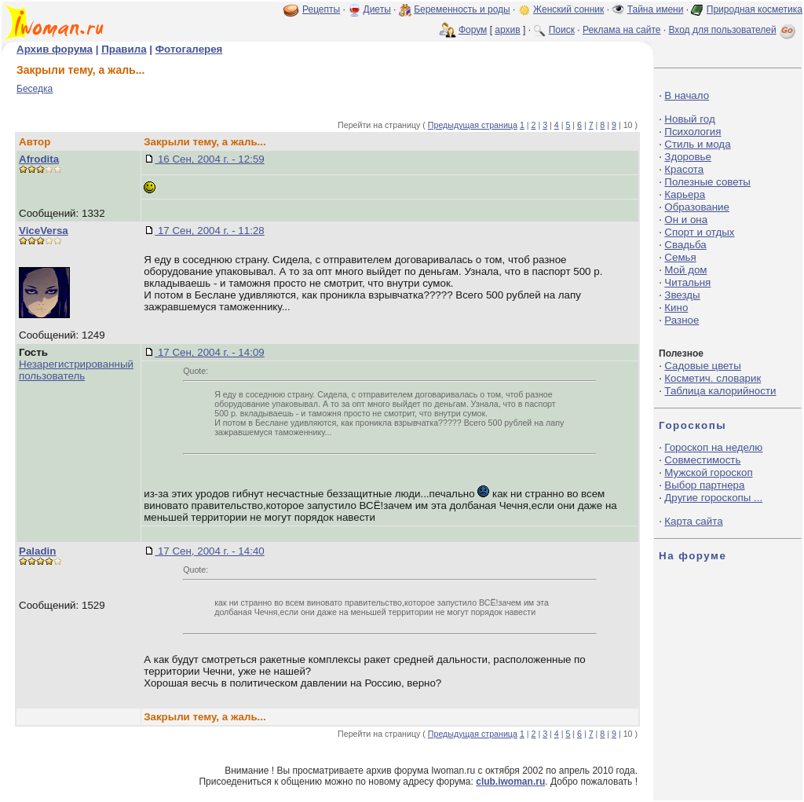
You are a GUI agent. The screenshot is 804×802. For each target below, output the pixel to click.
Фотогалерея (189, 49)
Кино (676, 307)
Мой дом (685, 270)
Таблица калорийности (720, 391)
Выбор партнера (704, 485)
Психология (692, 131)
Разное (681, 320)
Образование (696, 207)
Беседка (34, 88)
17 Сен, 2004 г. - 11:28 (210, 230)
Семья (680, 257)
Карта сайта (693, 521)
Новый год (689, 119)
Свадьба (685, 245)
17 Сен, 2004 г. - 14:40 (210, 551)
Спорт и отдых (699, 232)
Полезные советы (707, 182)
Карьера (684, 194)
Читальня (687, 282)
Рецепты (321, 9)
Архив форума (54, 49)
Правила (123, 49)
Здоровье (687, 157)
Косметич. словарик (712, 378)
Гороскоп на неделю (713, 447)
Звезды (682, 295)
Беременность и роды (462, 9)
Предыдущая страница (472, 125)
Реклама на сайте (622, 29)
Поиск (562, 29)
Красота (684, 169)
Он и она (685, 219)
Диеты (377, 9)
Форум (473, 29)
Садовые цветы (702, 366)
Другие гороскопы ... (713, 498)
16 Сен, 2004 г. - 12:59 (210, 159)
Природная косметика (754, 9)
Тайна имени (655, 9)
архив (507, 29)
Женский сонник (568, 9)
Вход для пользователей (733, 29)
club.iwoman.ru (510, 781)
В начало (686, 95)
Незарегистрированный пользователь (76, 370)
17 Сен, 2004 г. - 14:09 (210, 352)
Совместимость (702, 460)
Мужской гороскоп (708, 472)
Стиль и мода (697, 144)
